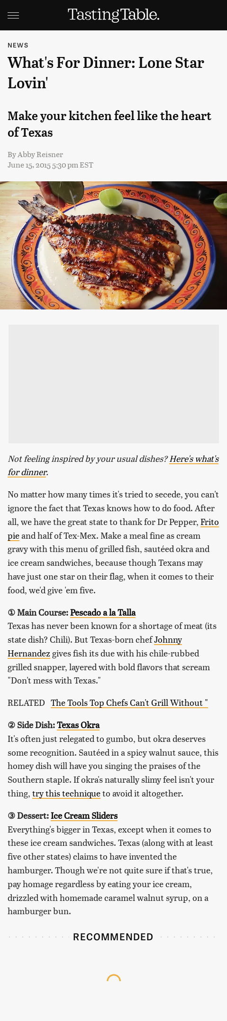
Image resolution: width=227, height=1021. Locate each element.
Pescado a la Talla (103, 612)
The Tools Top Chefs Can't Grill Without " (129, 702)
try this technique (66, 793)
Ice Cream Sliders (84, 815)
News (18, 45)
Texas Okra (78, 725)
